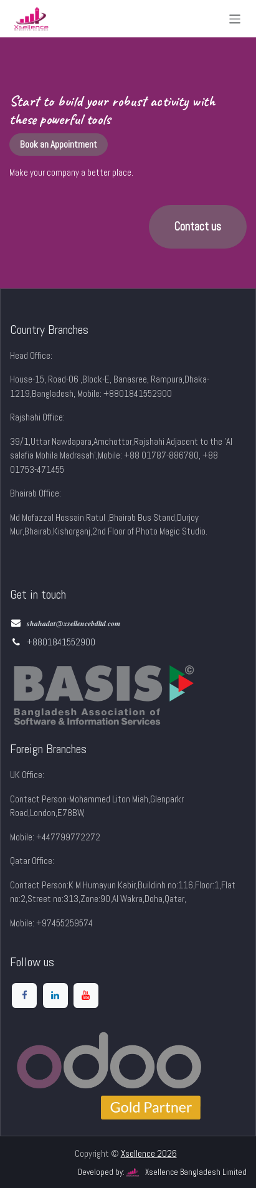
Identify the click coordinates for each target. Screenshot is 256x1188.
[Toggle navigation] (235, 18)
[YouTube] (85, 995)
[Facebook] (24, 995)
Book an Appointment (58, 144)
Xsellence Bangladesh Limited (186, 1172)
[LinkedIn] (55, 995)
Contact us (197, 226)
